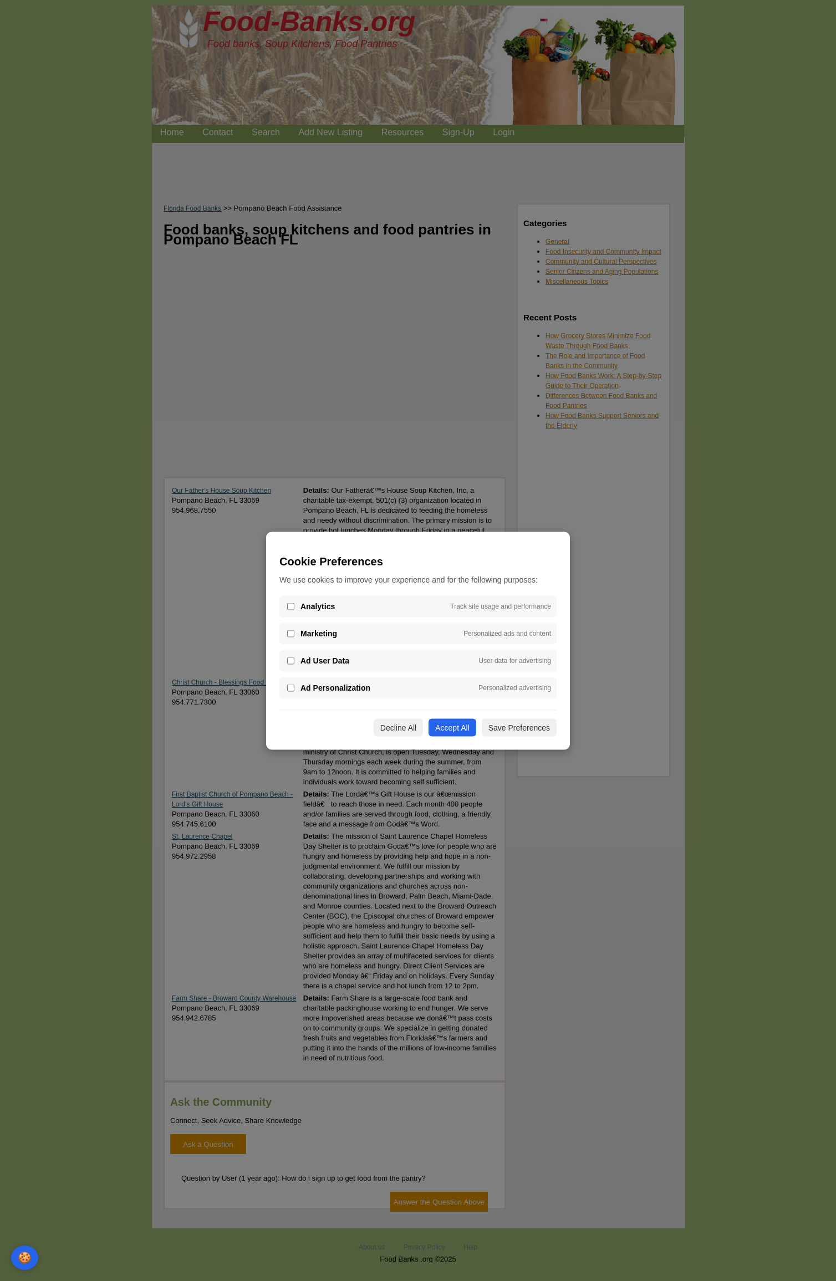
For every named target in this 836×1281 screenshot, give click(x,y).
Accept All (452, 727)
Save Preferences (519, 727)
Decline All (398, 727)
